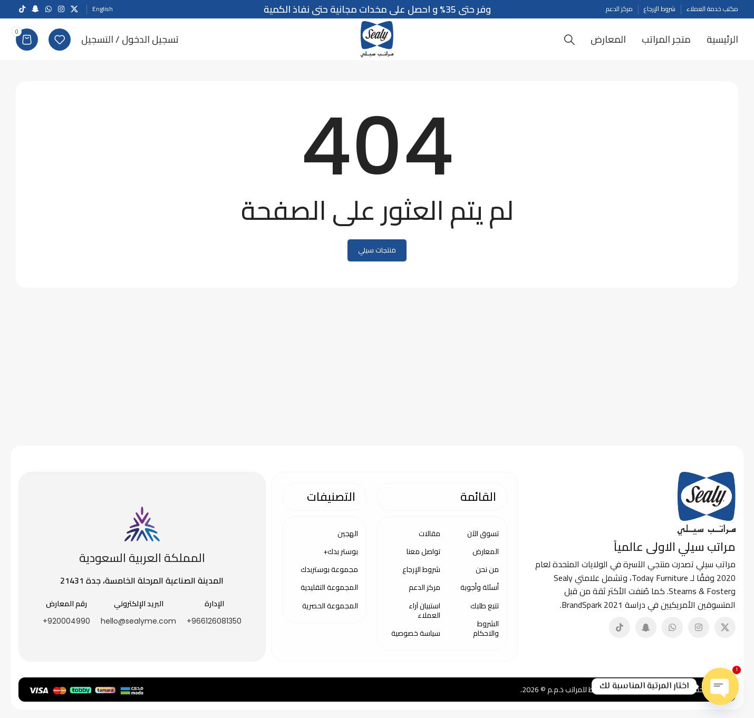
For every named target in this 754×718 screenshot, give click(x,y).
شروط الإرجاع (421, 575)
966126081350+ (214, 627)
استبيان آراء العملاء (424, 616)
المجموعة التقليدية (329, 593)
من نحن (487, 575)
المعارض (485, 557)
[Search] (569, 42)
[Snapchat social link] (35, 9)
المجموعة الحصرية (330, 611)
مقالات (429, 539)
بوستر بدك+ (340, 557)
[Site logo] (377, 41)
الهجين (347, 539)
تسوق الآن (483, 539)
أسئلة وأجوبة (479, 593)
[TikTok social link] (22, 9)
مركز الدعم (424, 593)
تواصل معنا (423, 557)
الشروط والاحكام (486, 634)
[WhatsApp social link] (48, 9)
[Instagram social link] (61, 9)
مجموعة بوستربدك (329, 575)
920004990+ (66, 627)
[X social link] (74, 9)
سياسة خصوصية (415, 639)
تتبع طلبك (484, 611)
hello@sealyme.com (138, 627)
